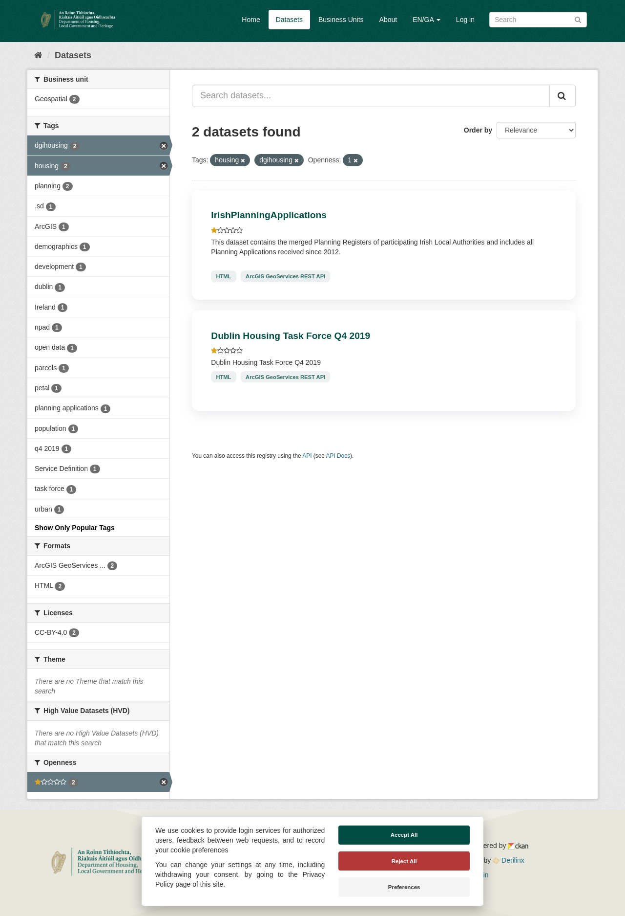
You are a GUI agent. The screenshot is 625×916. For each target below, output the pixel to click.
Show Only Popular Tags (75, 528)
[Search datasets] (538, 19)
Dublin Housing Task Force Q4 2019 (290, 336)
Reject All (404, 861)
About (388, 19)
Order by (478, 130)
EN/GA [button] (426, 19)
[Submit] (578, 19)
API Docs (338, 455)
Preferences (404, 887)
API (307, 455)
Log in (465, 19)
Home (251, 19)
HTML (223, 276)
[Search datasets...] (371, 96)
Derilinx (508, 860)
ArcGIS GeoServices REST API (285, 276)
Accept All (404, 835)
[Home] (38, 55)
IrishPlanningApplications (269, 215)
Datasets (289, 19)
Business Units (341, 19)
